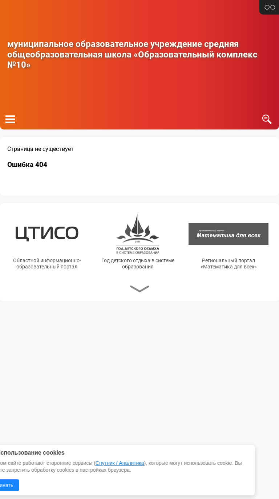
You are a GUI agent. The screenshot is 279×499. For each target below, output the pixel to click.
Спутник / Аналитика (54, 463)
